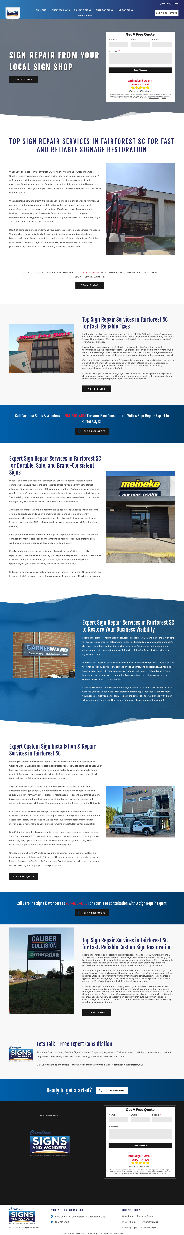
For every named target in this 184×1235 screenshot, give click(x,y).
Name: (112, 39)
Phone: (155, 39)
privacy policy (153, 98)
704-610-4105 (89, 272)
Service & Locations (49, 1115)
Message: (113, 51)
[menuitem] (42, 10)
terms (164, 98)
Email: (133, 39)
